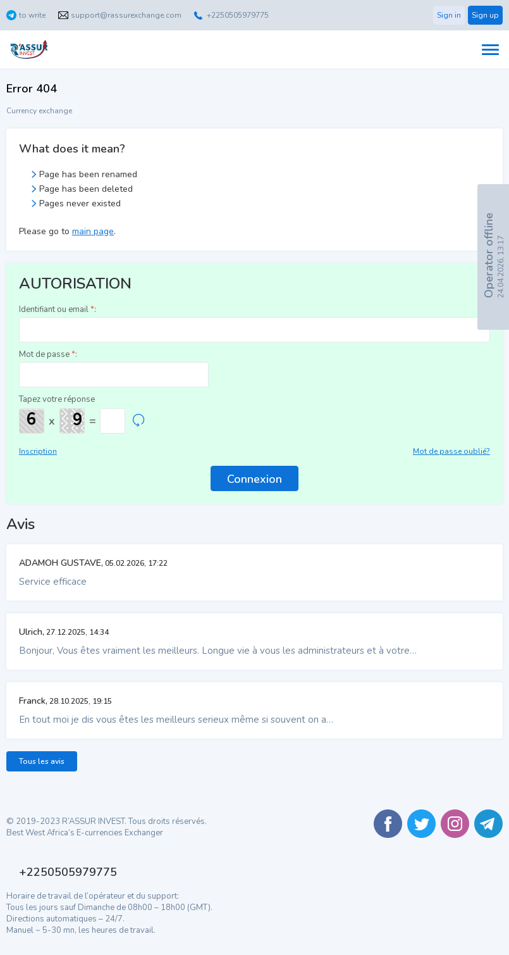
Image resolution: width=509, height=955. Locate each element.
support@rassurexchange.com (126, 15)
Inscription (38, 451)
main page (93, 231)
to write (32, 15)
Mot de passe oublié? (451, 451)
